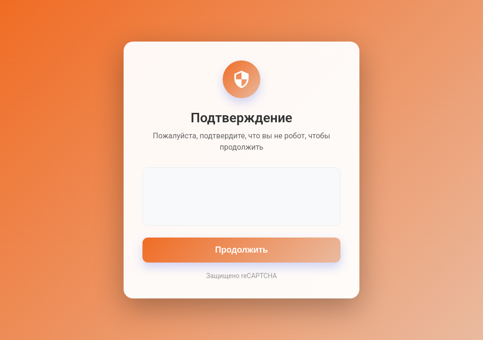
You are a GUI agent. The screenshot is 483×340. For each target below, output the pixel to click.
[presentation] (241, 195)
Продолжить (241, 250)
